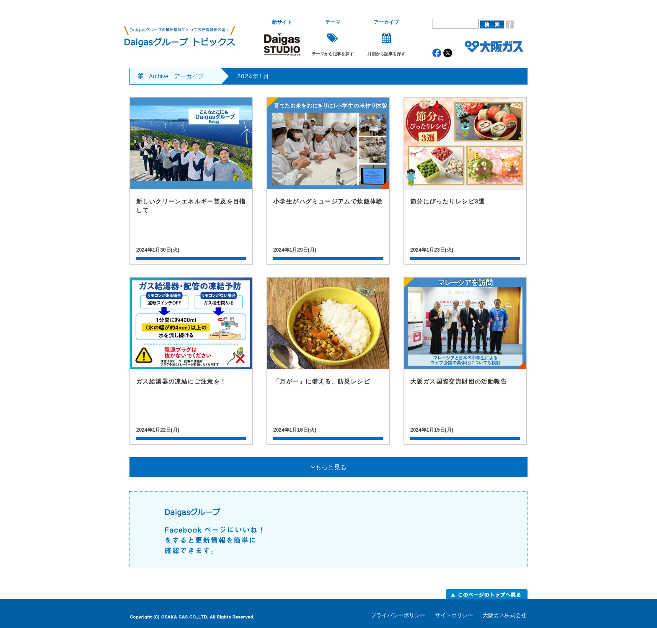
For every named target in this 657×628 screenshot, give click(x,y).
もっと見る (329, 467)
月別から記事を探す (386, 38)
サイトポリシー (454, 615)
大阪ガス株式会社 (504, 615)
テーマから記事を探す (333, 38)
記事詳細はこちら (191, 181)
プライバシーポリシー (398, 615)
